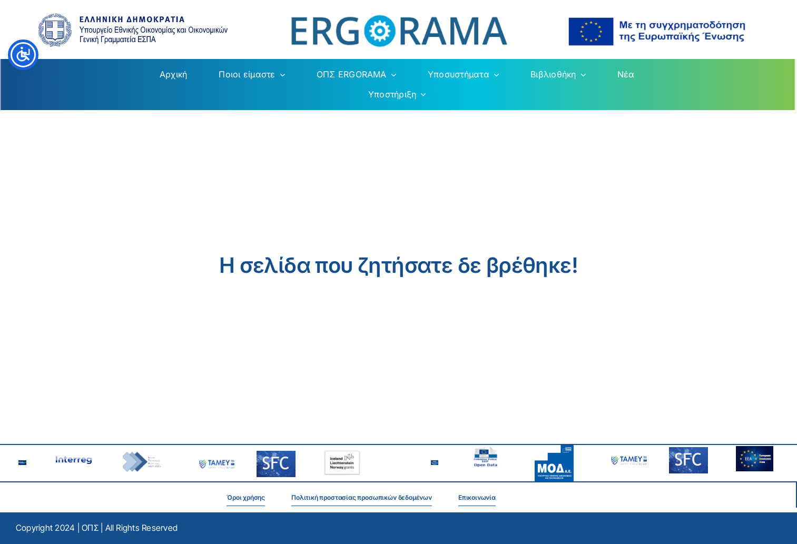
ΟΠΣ (90, 527)
